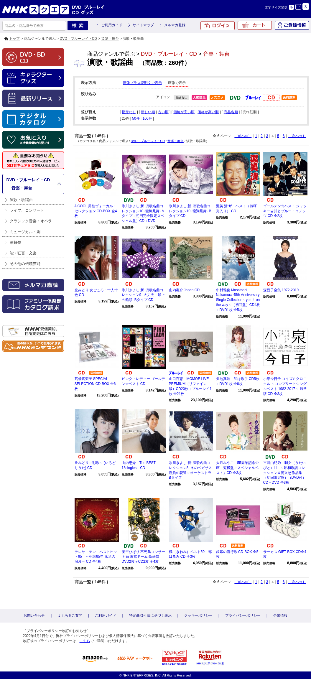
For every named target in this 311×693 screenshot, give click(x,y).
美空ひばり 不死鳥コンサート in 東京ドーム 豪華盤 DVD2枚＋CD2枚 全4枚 (143, 557)
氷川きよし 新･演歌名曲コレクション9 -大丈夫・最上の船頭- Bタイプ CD (143, 295)
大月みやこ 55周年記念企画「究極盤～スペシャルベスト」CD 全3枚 (237, 468)
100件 (147, 118)
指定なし (129, 112)
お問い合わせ (34, 615)
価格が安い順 (184, 112)
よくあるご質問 (69, 615)
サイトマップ (143, 25)
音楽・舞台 (110, 39)
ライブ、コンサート (27, 210)
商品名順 (231, 112)
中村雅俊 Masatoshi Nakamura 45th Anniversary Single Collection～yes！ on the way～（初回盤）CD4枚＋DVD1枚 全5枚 (238, 300)
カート (255, 25)
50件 (135, 118)
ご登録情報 (292, 25)
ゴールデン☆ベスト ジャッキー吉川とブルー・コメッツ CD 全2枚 (285, 211)
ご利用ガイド (111, 25)
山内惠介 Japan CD (184, 290)
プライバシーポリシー (243, 615)
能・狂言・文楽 (23, 253)
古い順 (163, 112)
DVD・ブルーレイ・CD (78, 39)
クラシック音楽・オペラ (31, 221)
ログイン (217, 25)
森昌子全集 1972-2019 (281, 290)
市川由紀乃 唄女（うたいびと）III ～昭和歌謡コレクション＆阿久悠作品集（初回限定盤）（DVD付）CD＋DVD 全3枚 (284, 473)
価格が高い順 (208, 112)
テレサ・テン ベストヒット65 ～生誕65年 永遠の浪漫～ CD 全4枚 (96, 557)
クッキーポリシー (198, 615)
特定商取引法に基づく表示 (150, 615)
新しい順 (148, 112)
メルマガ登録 (174, 25)
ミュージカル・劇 (25, 232)
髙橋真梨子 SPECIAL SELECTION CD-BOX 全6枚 (95, 384)
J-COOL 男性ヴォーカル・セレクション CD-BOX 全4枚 (96, 211)
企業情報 (280, 615)
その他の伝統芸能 (25, 263)
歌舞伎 (15, 242)
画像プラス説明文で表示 (142, 83)
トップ (14, 39)
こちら (85, 641)
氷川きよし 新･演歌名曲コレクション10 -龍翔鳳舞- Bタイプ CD (190, 211)
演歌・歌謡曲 (21, 199)
